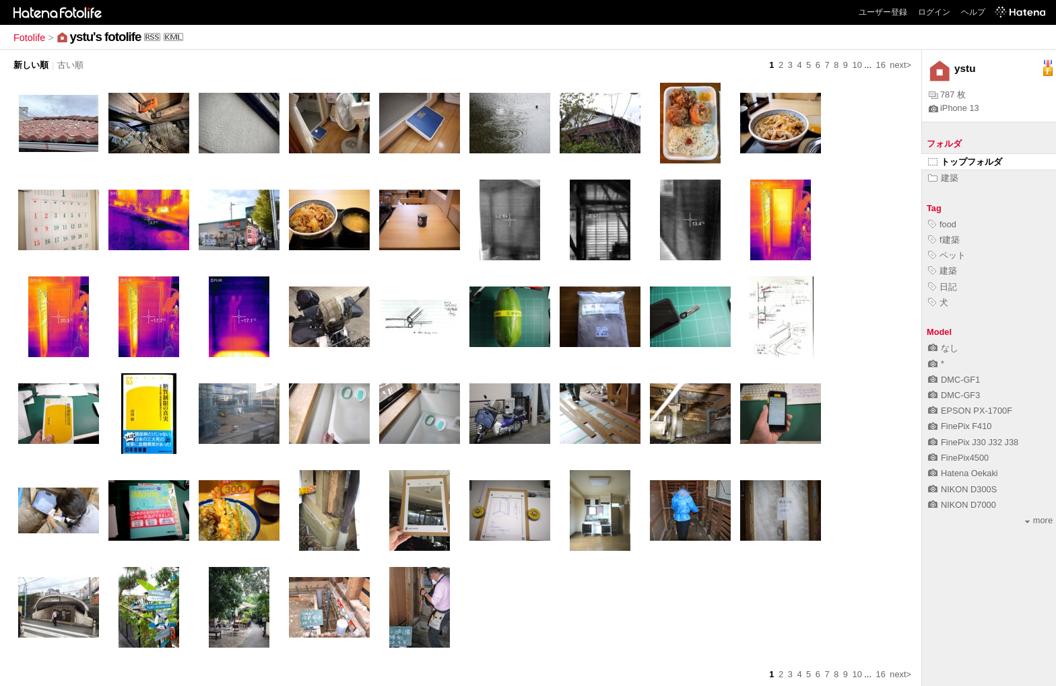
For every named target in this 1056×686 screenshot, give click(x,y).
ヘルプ (973, 12)
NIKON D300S (962, 489)
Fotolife (29, 37)
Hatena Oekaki (963, 473)
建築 (943, 178)
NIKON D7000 (962, 505)
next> (900, 65)
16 (881, 65)
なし (943, 348)
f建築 (944, 240)
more (1039, 520)
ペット (947, 255)
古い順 (70, 65)
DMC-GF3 (954, 395)
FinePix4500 (958, 458)
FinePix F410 (959, 426)
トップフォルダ (965, 162)
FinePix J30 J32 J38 (973, 442)
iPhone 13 (954, 108)
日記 (942, 287)
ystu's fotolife (105, 37)
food (942, 224)
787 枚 (947, 94)
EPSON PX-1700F (970, 411)
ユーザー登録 (883, 12)
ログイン (934, 12)
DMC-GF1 (954, 380)
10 (857, 65)
